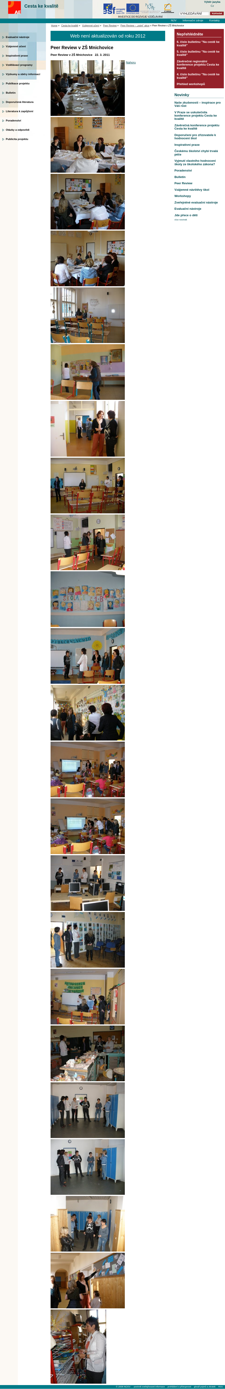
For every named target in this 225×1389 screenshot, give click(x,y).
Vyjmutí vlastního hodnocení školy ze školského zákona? (195, 162)
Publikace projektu (17, 83)
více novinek (180, 219)
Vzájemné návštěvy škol (191, 189)
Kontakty (214, 20)
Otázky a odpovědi (17, 129)
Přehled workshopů (191, 84)
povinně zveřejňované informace (149, 1387)
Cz (212, 5)
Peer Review (110, 25)
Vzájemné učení (16, 46)
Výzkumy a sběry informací (23, 74)
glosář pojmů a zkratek (204, 1387)
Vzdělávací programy (19, 65)
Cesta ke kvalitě (41, 6)
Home (54, 25)
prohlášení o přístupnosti (179, 1387)
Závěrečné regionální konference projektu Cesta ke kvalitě (198, 65)
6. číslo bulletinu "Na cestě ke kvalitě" (198, 43)
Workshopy (182, 196)
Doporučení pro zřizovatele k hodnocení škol (195, 136)
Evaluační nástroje (17, 37)
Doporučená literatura (20, 102)
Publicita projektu (17, 139)
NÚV (174, 20)
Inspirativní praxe (17, 55)
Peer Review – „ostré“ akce (135, 25)
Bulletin (11, 92)
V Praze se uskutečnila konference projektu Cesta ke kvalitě (195, 116)
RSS (220, 1387)
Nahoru (131, 62)
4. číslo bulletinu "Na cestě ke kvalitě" (198, 76)
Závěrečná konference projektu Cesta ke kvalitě (196, 127)
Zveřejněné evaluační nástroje (196, 202)
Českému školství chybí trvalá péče (196, 152)
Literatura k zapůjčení (19, 111)
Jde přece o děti (186, 215)
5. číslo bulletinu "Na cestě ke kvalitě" (198, 53)
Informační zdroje (193, 20)
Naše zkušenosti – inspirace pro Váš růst (197, 104)
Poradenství (13, 120)
